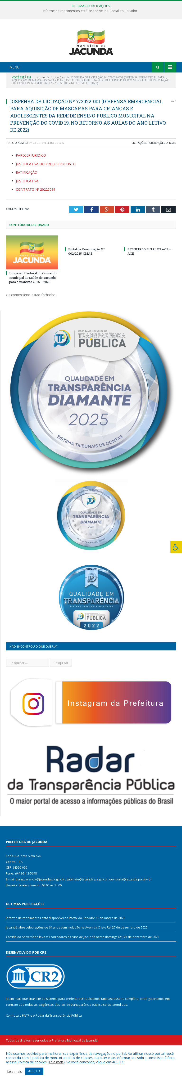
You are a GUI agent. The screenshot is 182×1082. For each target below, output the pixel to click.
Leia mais (56, 1061)
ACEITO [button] (34, 1071)
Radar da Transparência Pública (59, 1041)
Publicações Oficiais (162, 169)
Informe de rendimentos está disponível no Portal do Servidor (89, 11)
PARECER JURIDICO (31, 181)
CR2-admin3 (20, 169)
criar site (35, 1025)
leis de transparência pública (81, 1031)
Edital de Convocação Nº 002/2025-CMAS (86, 277)
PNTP (26, 1041)
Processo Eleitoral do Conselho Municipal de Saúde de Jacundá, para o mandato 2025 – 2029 (32, 303)
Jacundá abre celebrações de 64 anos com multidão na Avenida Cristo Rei (58, 953)
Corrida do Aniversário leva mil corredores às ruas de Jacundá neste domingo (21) (64, 963)
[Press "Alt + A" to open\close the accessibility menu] (176, 547)
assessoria (116, 1025)
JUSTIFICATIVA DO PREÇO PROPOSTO (46, 190)
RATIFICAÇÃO (26, 198)
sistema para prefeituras (64, 1025)
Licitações (139, 169)
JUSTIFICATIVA (27, 207)
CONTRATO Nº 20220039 (35, 215)
